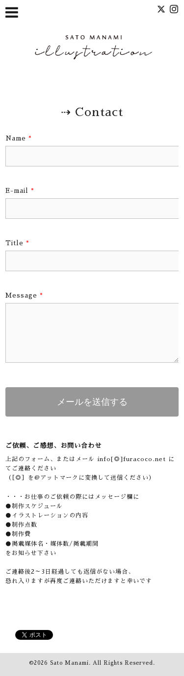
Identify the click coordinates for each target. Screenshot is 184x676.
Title (17, 243)
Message (24, 295)
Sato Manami (69, 663)
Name (18, 138)
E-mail (19, 190)
